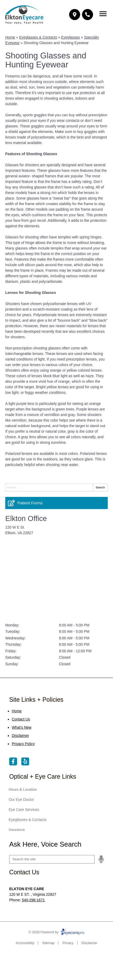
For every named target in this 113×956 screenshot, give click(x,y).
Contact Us (21, 719)
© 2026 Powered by (57, 932)
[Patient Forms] (56, 503)
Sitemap (48, 943)
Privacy (68, 943)
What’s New (21, 727)
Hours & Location (23, 789)
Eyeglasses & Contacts (38, 37)
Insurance (17, 830)
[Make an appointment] (74, 14)
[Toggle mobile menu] (103, 14)
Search (100, 487)
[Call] (87, 14)
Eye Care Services (24, 809)
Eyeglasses (70, 37)
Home (10, 37)
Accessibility (25, 943)
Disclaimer (20, 735)
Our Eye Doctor (21, 799)
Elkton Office (26, 518)
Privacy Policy (23, 744)
